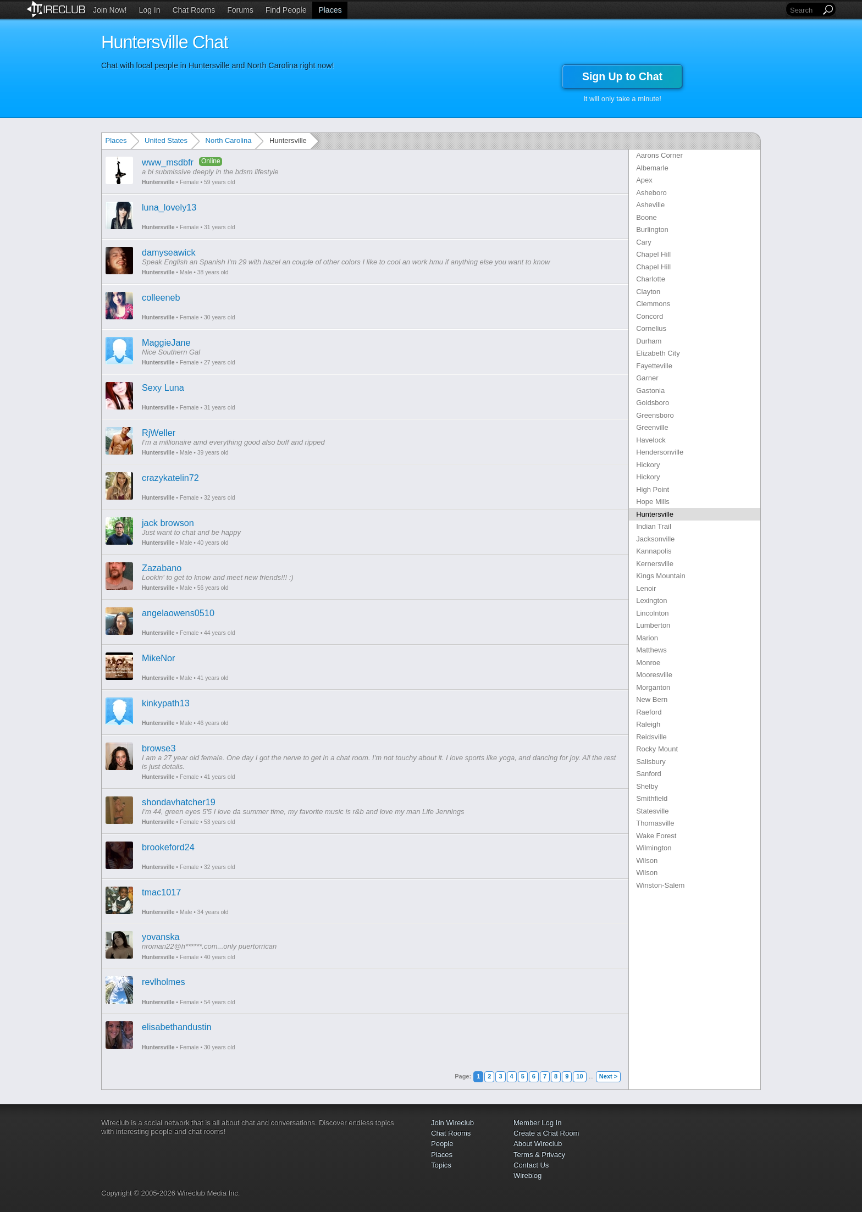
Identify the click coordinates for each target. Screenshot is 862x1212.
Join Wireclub (452, 1123)
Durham (648, 341)
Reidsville (651, 737)
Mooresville (654, 675)
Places (329, 9)
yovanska (161, 937)
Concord (649, 316)
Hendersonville (659, 452)
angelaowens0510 (178, 613)
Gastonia (650, 390)
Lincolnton (652, 613)
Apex (644, 180)
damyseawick (169, 252)
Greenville (652, 427)
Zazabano (161, 568)
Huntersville (158, 182)
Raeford (648, 712)
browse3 (158, 748)
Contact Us (531, 1165)
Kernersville (654, 564)
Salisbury (650, 761)
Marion (647, 638)
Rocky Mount (657, 749)
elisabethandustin (177, 1027)
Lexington (651, 600)
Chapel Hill (653, 254)
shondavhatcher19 (179, 802)
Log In (150, 9)
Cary (643, 242)
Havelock (650, 440)
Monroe (648, 662)
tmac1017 (161, 892)
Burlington (652, 229)
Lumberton (653, 625)
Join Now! (109, 9)
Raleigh (648, 724)
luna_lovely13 (169, 207)
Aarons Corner (659, 155)
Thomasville (655, 823)
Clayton (648, 291)
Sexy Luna (163, 387)
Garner (647, 378)
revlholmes (163, 982)
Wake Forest (656, 836)
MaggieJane (166, 342)
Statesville (652, 811)
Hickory (648, 465)
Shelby (647, 786)
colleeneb (161, 297)
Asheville (650, 205)
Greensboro (655, 415)
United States (166, 140)
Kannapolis (653, 551)
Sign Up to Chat (622, 76)
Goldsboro (652, 403)
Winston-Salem (660, 885)
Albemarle (652, 168)
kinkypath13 (166, 703)
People (442, 1143)
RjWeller (158, 433)
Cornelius (651, 328)
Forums (240, 9)
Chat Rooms (193, 9)
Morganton (653, 687)
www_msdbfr (168, 162)
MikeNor (158, 658)
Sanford (648, 774)
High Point (652, 489)
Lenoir (646, 588)
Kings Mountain (661, 576)
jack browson (168, 523)
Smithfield (651, 798)
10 (579, 1076)
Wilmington (653, 848)
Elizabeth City (657, 353)
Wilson (646, 860)
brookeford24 (168, 847)
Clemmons (653, 304)
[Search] (804, 10)
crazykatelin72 (170, 478)
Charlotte (650, 279)
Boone (646, 217)
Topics (441, 1165)
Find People (286, 9)
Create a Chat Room (546, 1133)
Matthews (651, 650)
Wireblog (527, 1175)
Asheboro (651, 193)
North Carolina (229, 140)
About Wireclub (537, 1143)
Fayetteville (654, 366)
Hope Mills (653, 501)
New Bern (651, 699)
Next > (608, 1076)
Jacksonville (655, 539)
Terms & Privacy (539, 1154)
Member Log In (537, 1123)
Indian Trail (653, 526)
